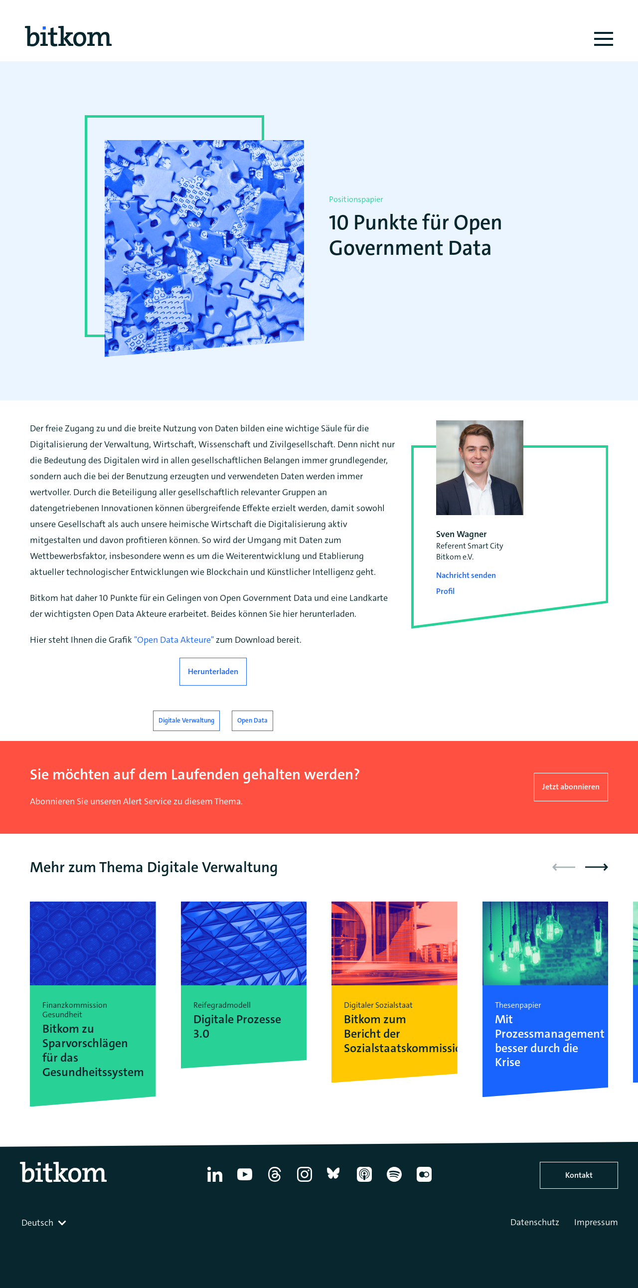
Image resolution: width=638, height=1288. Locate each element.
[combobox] (45, 1222)
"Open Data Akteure (172, 640)
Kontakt (579, 1175)
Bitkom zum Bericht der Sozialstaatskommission (394, 1033)
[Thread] (274, 1182)
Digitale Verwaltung (186, 720)
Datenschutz (534, 1222)
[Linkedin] (214, 1182)
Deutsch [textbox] (37, 1223)
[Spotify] (394, 1182)
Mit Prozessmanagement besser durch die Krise (545, 1041)
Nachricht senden (466, 575)
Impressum (596, 1222)
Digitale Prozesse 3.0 (237, 1026)
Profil (445, 591)
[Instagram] (304, 1182)
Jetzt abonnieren (571, 786)
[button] (596, 867)
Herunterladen (213, 671)
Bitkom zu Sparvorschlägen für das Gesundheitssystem (93, 1050)
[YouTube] (244, 1182)
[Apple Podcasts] (364, 1182)
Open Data (252, 720)
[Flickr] (424, 1182)
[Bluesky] (334, 1182)
